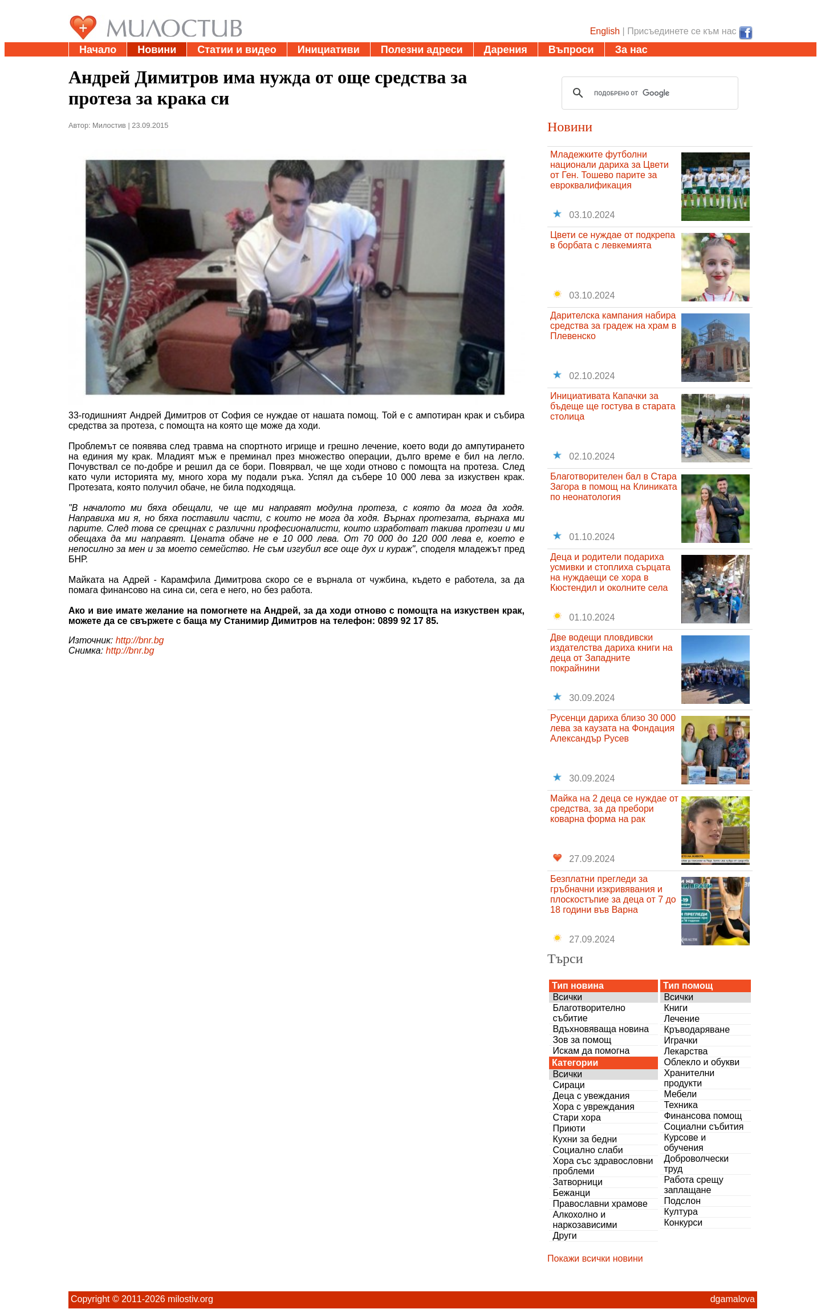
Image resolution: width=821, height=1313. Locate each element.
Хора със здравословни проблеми (602, 1166)
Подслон (682, 1201)
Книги (676, 1008)
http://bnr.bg (140, 640)
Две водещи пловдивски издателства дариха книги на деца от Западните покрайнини (611, 653)
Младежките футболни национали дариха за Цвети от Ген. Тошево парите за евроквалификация (609, 170)
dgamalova (732, 1299)
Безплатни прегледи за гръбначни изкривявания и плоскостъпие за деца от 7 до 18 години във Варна (613, 894)
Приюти (568, 1128)
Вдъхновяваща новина (600, 1029)
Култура (680, 1212)
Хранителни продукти (689, 1078)
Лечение (682, 1019)
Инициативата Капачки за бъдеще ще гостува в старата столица (613, 406)
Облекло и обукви (701, 1062)
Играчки (680, 1040)
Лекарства (686, 1051)
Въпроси (571, 49)
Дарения (505, 49)
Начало (97, 49)
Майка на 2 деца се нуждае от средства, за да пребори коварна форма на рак (614, 809)
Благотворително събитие (588, 1013)
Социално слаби (587, 1150)
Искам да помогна (590, 1051)
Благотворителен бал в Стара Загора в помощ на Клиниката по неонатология (613, 487)
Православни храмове (599, 1204)
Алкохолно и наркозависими (584, 1220)
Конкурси (683, 1222)
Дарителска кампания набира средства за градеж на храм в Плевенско (613, 326)
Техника (680, 1105)
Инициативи (329, 49)
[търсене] (648, 93)
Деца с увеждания (590, 1096)
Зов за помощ (581, 1040)
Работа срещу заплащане (693, 1185)
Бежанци (571, 1193)
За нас (631, 49)
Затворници (577, 1182)
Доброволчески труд (696, 1164)
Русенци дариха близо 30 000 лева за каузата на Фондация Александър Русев (613, 728)
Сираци (568, 1085)
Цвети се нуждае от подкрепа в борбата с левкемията (612, 240)
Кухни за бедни (584, 1139)
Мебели (680, 1094)
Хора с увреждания (593, 1106)
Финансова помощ (703, 1116)
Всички (567, 997)
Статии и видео (236, 49)
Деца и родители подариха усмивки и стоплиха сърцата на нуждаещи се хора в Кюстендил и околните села (610, 572)
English (605, 31)
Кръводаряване (697, 1029)
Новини (156, 49)
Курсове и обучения (685, 1143)
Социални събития (703, 1126)
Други (564, 1235)
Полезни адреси (422, 49)
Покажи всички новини (595, 1258)
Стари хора (576, 1117)
